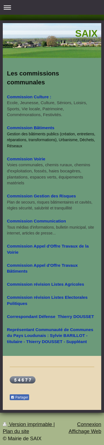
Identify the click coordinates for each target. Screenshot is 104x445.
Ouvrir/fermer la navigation (52, 7)
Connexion (89, 424)
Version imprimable (28, 424)
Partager (19, 397)
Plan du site (16, 431)
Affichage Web (85, 431)
